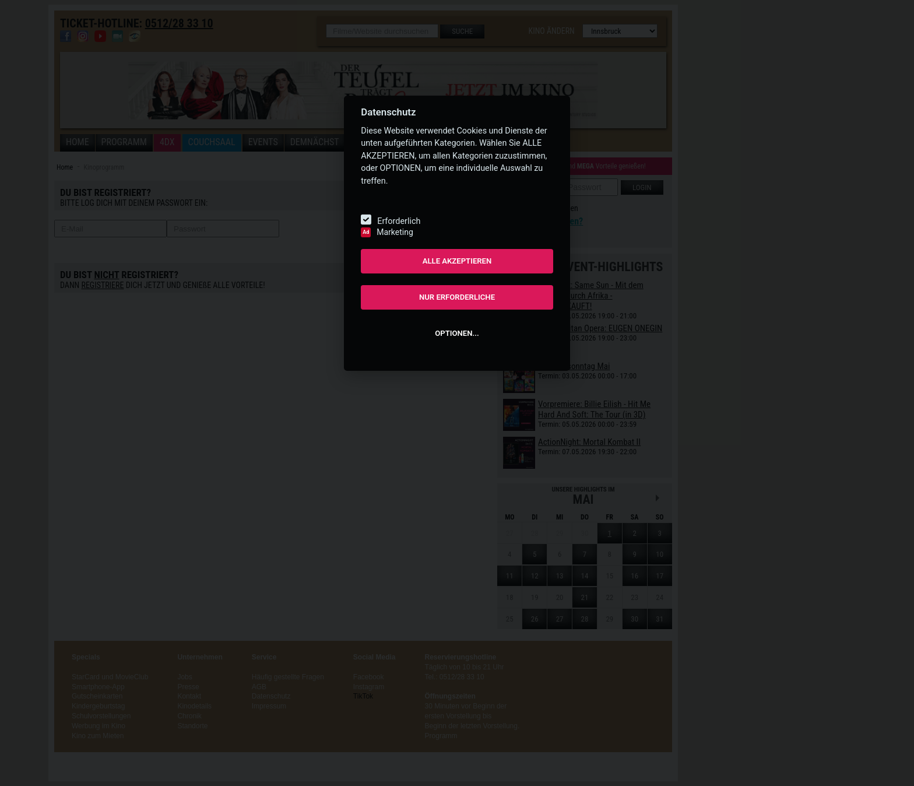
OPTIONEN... (457, 333)
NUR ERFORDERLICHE (457, 297)
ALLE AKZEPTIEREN (457, 261)
